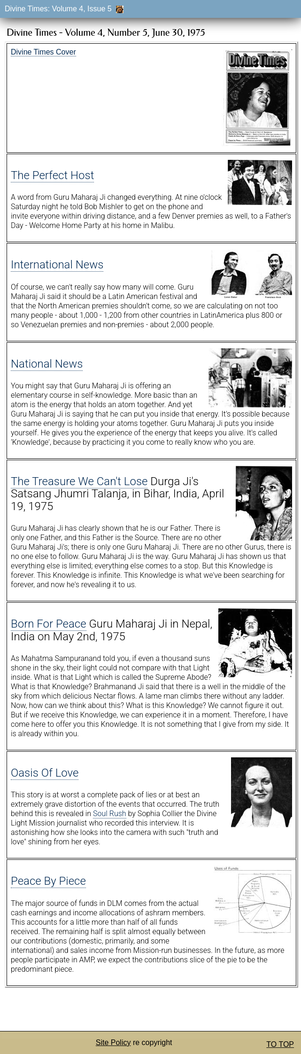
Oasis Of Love (44, 772)
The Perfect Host (52, 175)
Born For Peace (48, 623)
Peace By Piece (48, 881)
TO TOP (280, 1044)
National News (47, 363)
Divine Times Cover (43, 52)
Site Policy (113, 1042)
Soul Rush (109, 813)
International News (57, 264)
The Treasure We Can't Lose (79, 481)
